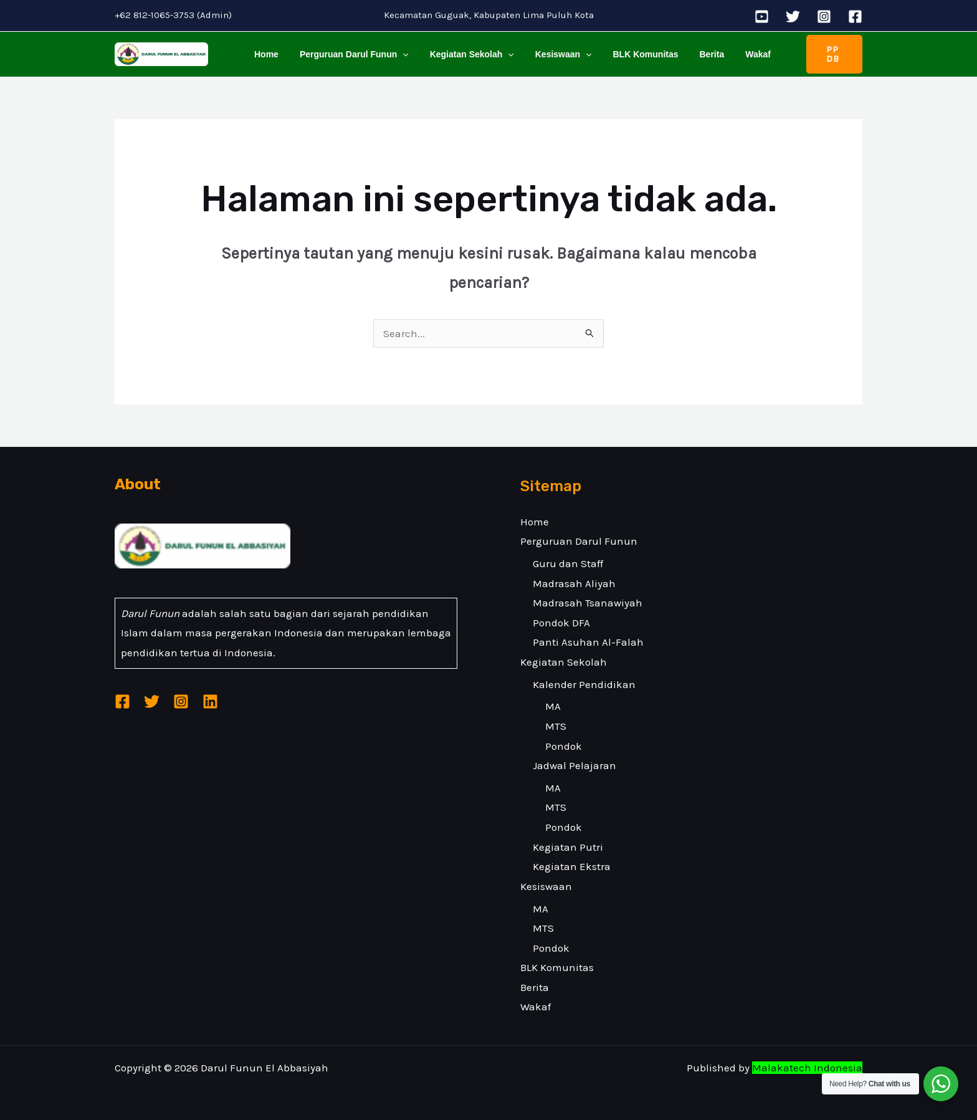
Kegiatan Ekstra (572, 866)
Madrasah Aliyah (574, 583)
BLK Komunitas (629, 54)
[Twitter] (793, 16)
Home (264, 54)
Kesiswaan (550, 54)
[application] (397, 54)
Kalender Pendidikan (584, 684)
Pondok (563, 746)
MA (553, 706)
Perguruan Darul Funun (348, 54)
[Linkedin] (210, 702)
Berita (691, 54)
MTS (555, 726)
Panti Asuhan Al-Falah (588, 642)
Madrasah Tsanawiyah (587, 602)
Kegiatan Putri (568, 847)
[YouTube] (762, 16)
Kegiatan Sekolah (463, 54)
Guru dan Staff (568, 563)
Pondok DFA (561, 622)
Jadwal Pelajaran (574, 765)
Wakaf (733, 54)
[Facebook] (855, 16)
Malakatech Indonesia (807, 1067)
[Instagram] (824, 16)
